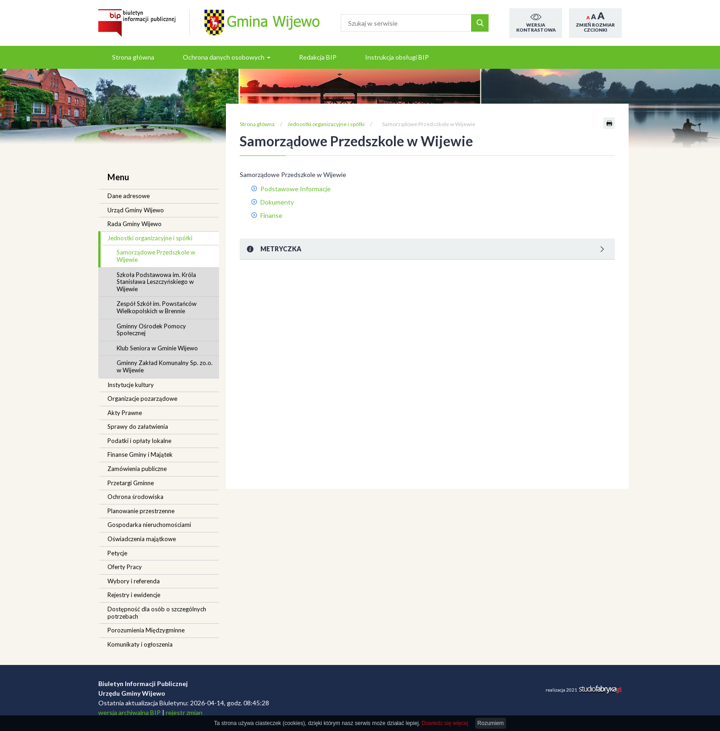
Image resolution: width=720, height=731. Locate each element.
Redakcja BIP (318, 57)
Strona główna (133, 57)
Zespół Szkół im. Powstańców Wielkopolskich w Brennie (157, 307)
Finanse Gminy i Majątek (140, 454)
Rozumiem (491, 723)
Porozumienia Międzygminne (146, 630)
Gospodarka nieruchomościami (149, 524)
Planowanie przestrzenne (140, 511)
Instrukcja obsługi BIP (397, 57)
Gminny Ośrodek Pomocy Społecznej (151, 329)
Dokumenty (277, 202)
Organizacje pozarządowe (142, 398)
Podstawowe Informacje (295, 189)
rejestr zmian (184, 712)
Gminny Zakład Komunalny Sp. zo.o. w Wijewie (165, 366)
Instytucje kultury (130, 384)
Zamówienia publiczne (137, 468)
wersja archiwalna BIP (129, 712)
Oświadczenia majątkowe (141, 539)
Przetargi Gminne (130, 483)
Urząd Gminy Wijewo (135, 210)
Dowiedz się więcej (445, 723)
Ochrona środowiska (135, 496)
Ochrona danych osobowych (226, 57)
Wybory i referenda (133, 581)
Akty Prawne (124, 412)
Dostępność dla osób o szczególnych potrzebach (156, 612)
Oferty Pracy (124, 566)
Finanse (271, 215)
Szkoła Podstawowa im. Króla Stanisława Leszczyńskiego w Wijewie (156, 282)
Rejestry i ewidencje (133, 594)
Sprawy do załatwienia (137, 426)
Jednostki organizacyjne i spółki (149, 238)
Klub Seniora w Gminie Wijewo (157, 348)
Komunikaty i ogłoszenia (140, 644)
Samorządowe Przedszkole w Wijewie (156, 256)
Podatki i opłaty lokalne (139, 440)
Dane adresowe (128, 195)
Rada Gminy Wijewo (134, 223)
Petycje (117, 553)
